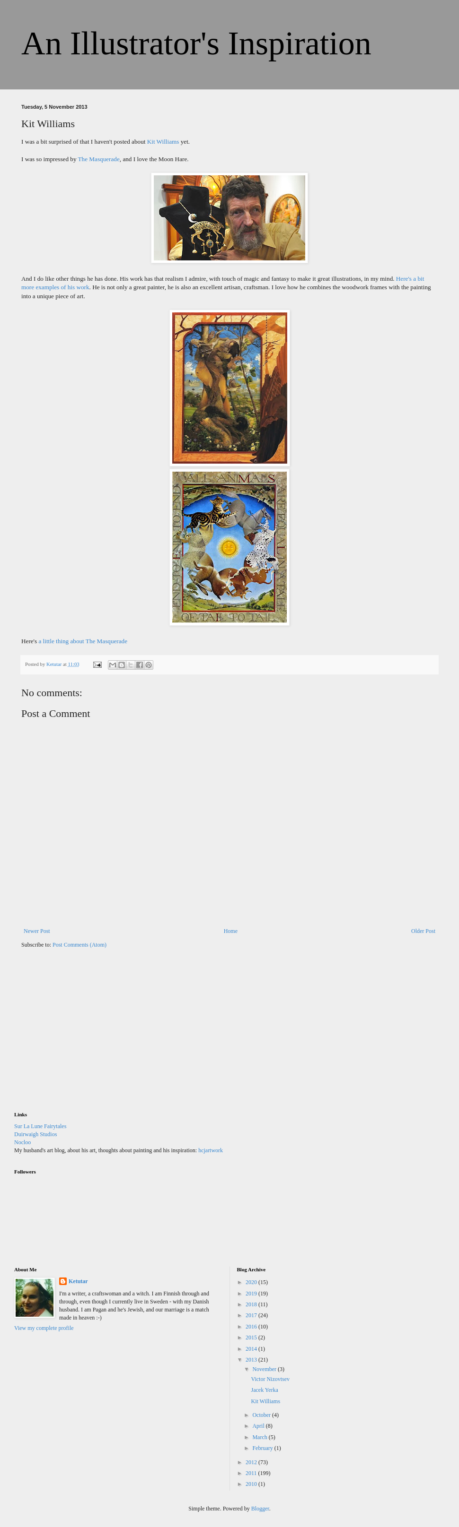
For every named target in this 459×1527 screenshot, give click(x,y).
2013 (252, 1359)
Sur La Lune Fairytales (40, 1126)
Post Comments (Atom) (79, 944)
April (258, 1426)
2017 (252, 1315)
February (263, 1448)
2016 (252, 1326)
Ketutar (78, 1281)
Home (231, 931)
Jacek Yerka (264, 1390)
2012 (252, 1462)
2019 (252, 1293)
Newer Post (37, 931)
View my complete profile (44, 1328)
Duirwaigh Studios (35, 1134)
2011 (252, 1473)
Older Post (423, 931)
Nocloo (22, 1142)
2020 (252, 1282)
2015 (252, 1337)
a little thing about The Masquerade (82, 641)
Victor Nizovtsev (270, 1379)
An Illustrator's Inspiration (196, 43)
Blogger (260, 1508)
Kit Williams (163, 141)
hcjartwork (210, 1150)
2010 (252, 1484)
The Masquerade (99, 159)
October (262, 1415)
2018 (252, 1304)
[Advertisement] (85, 1036)
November (265, 1369)
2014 (252, 1349)
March (260, 1437)
